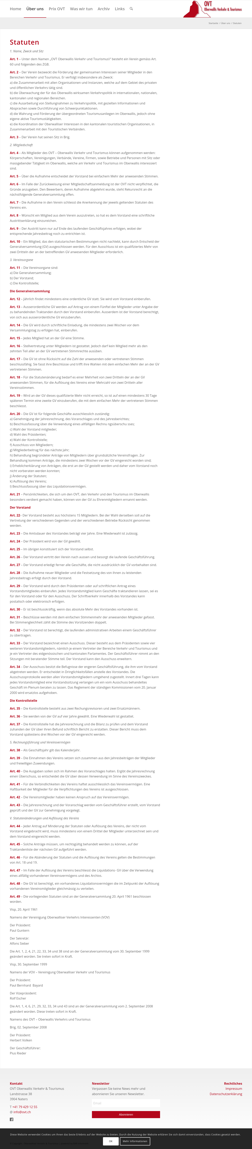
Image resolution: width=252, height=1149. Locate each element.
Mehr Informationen (135, 1141)
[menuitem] (15, 9)
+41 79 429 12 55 (24, 1107)
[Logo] (212, 9)
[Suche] (131, 9)
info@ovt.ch (22, 1112)
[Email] (126, 1103)
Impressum (234, 1088)
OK (111, 1141)
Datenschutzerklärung (226, 1094)
